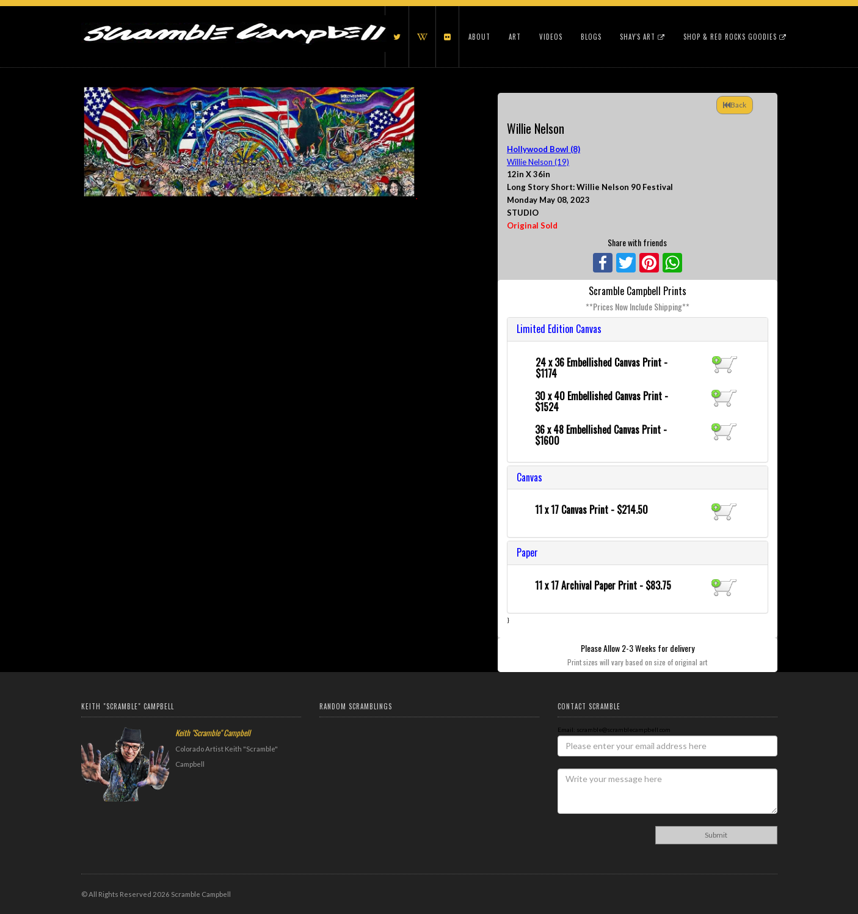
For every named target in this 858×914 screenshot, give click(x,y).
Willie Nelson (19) (538, 162)
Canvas (529, 477)
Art (515, 37)
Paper (527, 552)
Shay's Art (642, 37)
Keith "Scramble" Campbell (212, 732)
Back (734, 104)
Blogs (591, 37)
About (479, 37)
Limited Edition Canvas (559, 328)
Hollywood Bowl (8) (543, 149)
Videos (550, 37)
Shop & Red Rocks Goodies (735, 37)
